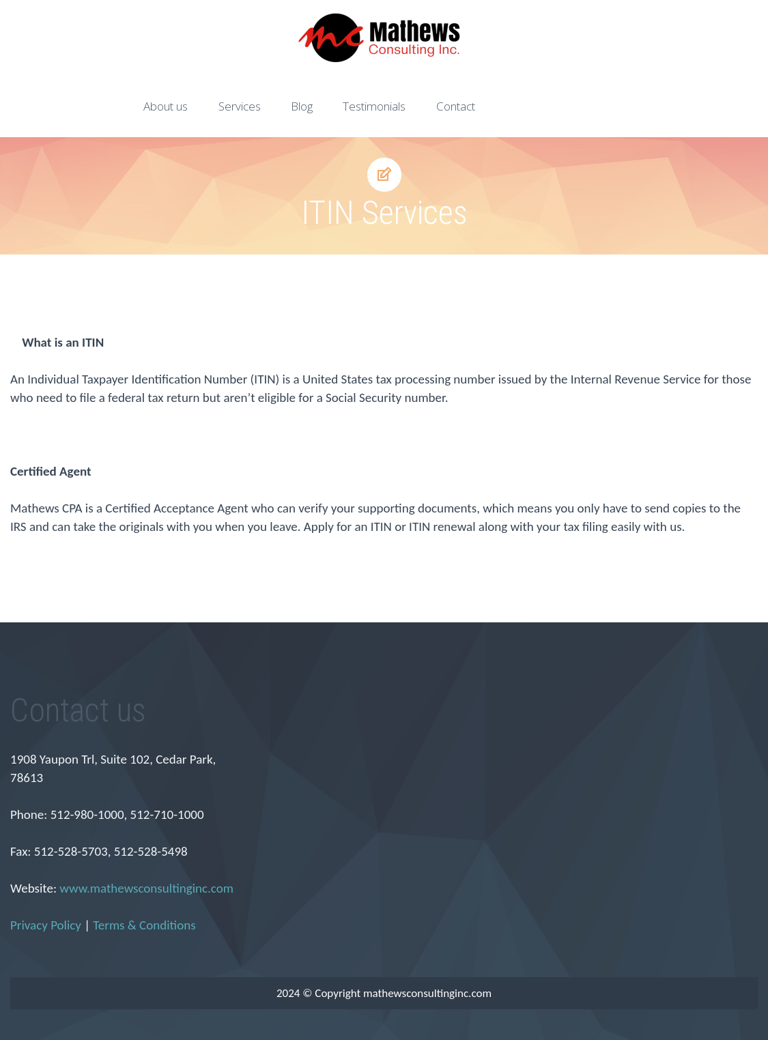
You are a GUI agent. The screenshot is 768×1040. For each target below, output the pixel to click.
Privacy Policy (45, 925)
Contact (455, 106)
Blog (302, 106)
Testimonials (374, 106)
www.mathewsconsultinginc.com (146, 888)
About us (165, 106)
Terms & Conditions (144, 925)
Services (239, 106)
